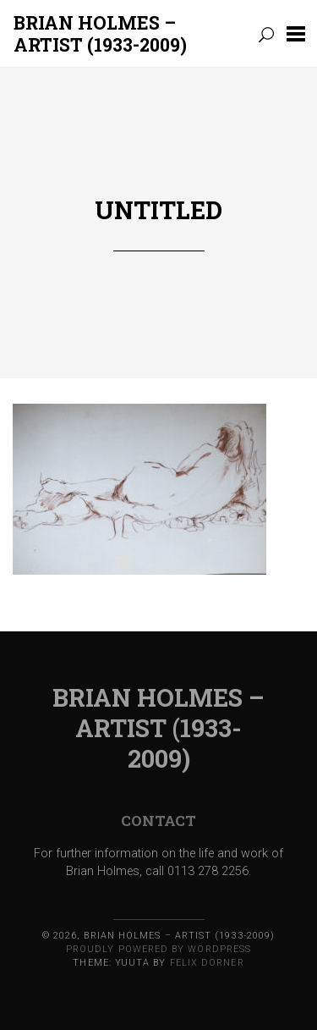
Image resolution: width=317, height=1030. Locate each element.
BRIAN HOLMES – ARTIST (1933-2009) (100, 34)
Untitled (158, 210)
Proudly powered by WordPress (158, 949)
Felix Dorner (207, 962)
